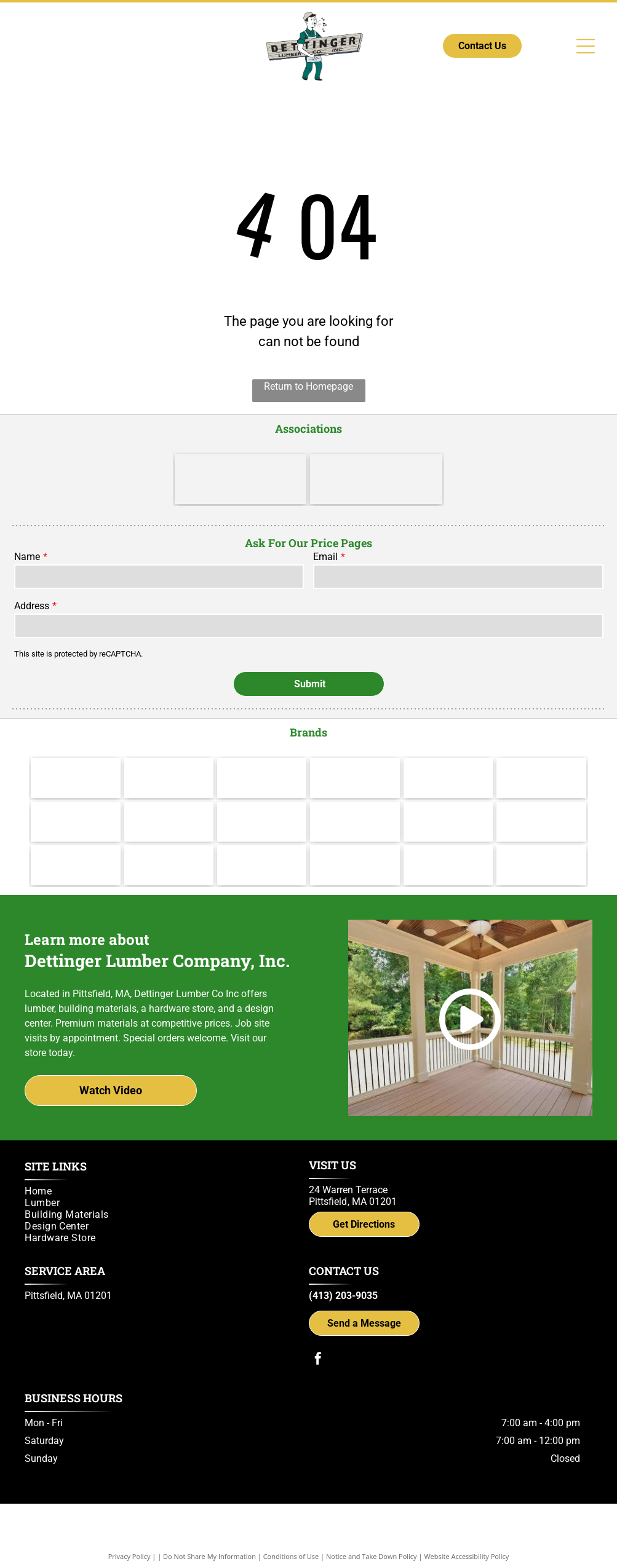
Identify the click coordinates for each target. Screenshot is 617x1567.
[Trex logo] (541, 847)
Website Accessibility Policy (466, 1537)
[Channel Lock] (448, 760)
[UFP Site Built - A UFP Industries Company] (168, 847)
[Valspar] (168, 760)
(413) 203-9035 (343, 1277)
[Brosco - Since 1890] (448, 803)
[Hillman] (354, 760)
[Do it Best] (376, 479)
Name (27, 556)
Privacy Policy (129, 1537)
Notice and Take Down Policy (371, 1537)
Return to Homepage (308, 386)
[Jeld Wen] (168, 803)
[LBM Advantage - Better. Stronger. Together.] (241, 479)
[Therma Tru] (75, 803)
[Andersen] (541, 760)
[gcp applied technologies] (354, 847)
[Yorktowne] (354, 803)
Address (31, 606)
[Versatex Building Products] (75, 847)
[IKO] (541, 803)
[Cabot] (261, 760)
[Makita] (75, 760)
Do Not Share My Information (209, 1537)
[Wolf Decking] (261, 803)
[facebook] (318, 1341)
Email (325, 556)
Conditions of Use (291, 1537)
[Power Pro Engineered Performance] (261, 847)
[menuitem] (161, 1172)
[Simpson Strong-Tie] (448, 847)
